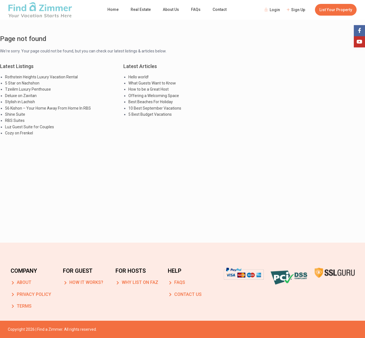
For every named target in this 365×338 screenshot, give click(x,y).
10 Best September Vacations (154, 108)
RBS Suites (15, 120)
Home (113, 9)
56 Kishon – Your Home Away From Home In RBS (48, 108)
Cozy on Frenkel (19, 133)
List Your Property (335, 10)
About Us (171, 9)
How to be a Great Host (148, 89)
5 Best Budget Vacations (150, 114)
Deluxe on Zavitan (21, 95)
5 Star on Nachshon (22, 83)
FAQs (196, 9)
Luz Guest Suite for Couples (29, 127)
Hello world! (138, 77)
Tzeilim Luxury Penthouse (28, 89)
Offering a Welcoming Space (153, 95)
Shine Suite (15, 114)
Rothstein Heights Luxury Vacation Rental (41, 77)
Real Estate (141, 9)
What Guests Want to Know (152, 83)
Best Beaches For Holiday (150, 102)
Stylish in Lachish (20, 102)
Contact (220, 9)
